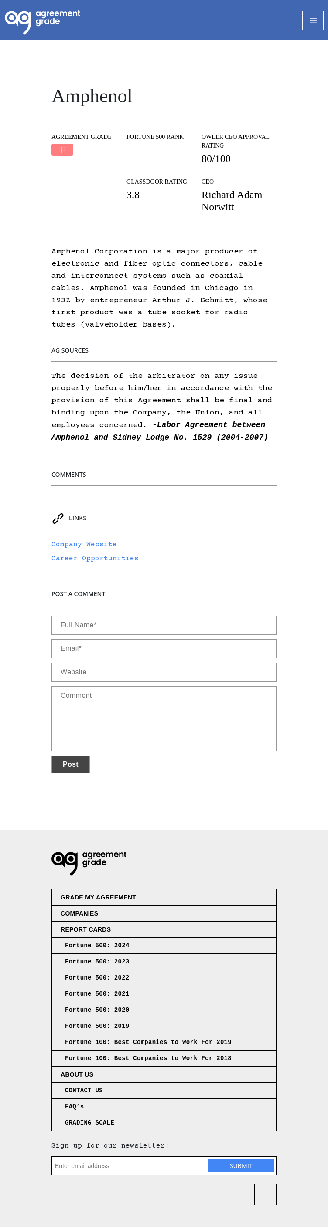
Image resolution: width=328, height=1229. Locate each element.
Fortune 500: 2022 (97, 979)
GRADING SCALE (89, 1124)
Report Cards (86, 931)
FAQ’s (74, 1108)
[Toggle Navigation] (313, 20)
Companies (79, 915)
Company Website (84, 546)
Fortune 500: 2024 (97, 947)
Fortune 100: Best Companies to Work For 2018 (148, 1060)
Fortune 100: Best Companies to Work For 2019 (148, 1043)
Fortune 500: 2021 (97, 995)
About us (77, 1076)
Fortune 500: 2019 (97, 1027)
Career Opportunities (95, 560)
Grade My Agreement (98, 899)
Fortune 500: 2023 (97, 963)
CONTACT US (84, 1092)
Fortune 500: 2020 (97, 1011)
